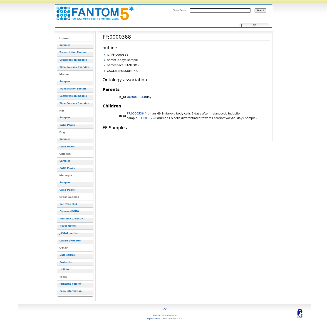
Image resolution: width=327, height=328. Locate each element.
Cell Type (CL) (68, 204)
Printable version (70, 284)
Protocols (65, 262)
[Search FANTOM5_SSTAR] (220, 10)
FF (254, 25)
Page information (70, 291)
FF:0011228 (147, 118)
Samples (64, 45)
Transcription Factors (73, 52)
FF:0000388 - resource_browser (92, 11)
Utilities (64, 269)
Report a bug (153, 318)
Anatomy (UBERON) (71, 218)
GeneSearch (180, 10)
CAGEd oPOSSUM (70, 240)
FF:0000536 (135, 113)
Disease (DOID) (69, 211)
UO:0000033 (136, 97)
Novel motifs (67, 226)
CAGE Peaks (67, 125)
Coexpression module (73, 60)
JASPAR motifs (68, 233)
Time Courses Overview (74, 67)
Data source (67, 255)
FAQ (165, 309)
